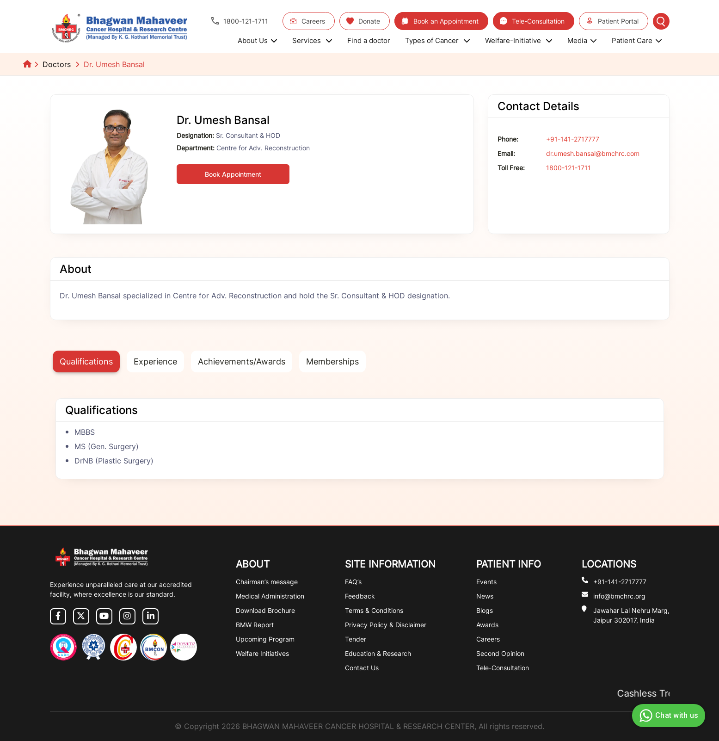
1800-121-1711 (239, 21)
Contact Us (362, 668)
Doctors (57, 64)
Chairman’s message (267, 582)
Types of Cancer (437, 40)
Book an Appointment (440, 21)
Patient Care (637, 40)
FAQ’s (353, 582)
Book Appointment (233, 174)
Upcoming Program (265, 639)
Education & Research (378, 653)
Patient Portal (612, 21)
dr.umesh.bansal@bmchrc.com (592, 153)
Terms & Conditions (374, 610)
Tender (355, 639)
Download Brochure (265, 610)
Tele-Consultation (532, 21)
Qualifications (86, 361)
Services (312, 40)
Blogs (484, 610)
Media (582, 40)
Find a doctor (368, 40)
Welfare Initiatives (262, 653)
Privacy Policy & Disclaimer (385, 625)
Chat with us (667, 715)
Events (486, 582)
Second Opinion (500, 653)
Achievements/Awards (241, 361)
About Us (257, 40)
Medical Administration (270, 596)
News (484, 596)
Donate (363, 21)
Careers (307, 21)
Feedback (360, 596)
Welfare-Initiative (519, 40)
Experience (155, 361)
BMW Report (255, 625)
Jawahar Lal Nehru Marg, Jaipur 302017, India (631, 614)
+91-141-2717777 (572, 139)
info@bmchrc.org (619, 595)
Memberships (332, 361)
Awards (487, 625)
